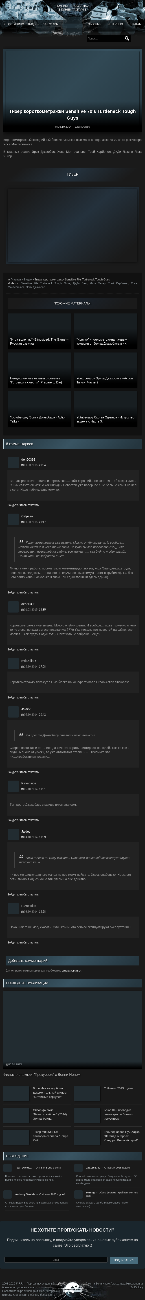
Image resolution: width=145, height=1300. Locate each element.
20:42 (42, 714)
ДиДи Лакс (80, 283)
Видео (32, 24)
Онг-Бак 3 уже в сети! (48, 1167)
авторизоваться (71, 970)
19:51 (42, 789)
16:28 (42, 911)
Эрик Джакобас (35, 287)
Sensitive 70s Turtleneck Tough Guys (45, 283)
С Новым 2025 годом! (117, 1167)
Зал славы (51, 24)
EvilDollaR (83, 126)
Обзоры (93, 24)
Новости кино (13, 24)
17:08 (42, 666)
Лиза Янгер (97, 283)
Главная (16, 279)
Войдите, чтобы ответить (23, 505)
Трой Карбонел (118, 283)
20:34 (42, 465)
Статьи (135, 24)
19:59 (42, 837)
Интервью (115, 24)
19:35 (42, 609)
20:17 (42, 522)
